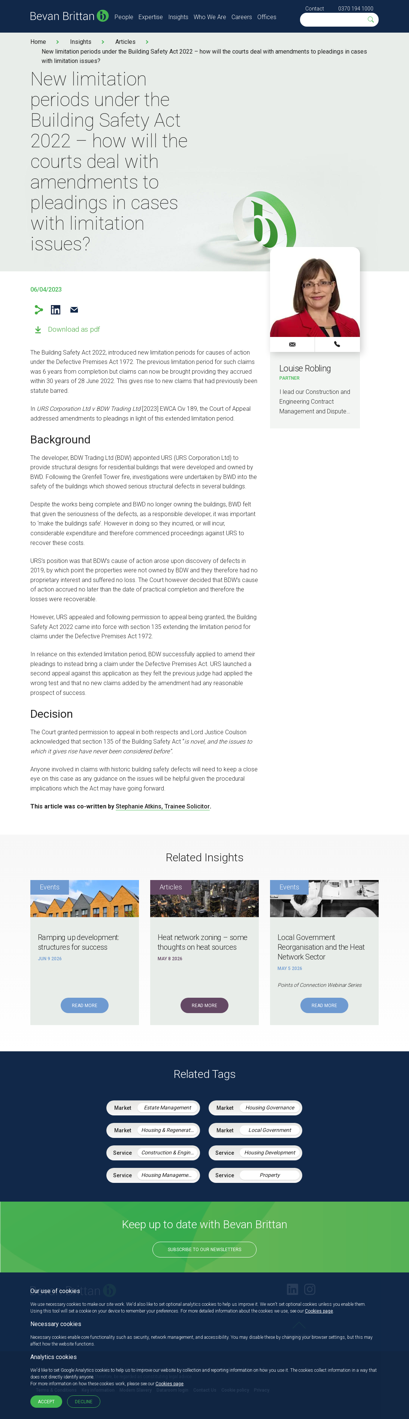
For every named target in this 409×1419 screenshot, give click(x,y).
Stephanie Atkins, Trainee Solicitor (163, 806)
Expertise (151, 17)
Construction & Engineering (169, 1153)
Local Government (269, 1130)
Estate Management (167, 1108)
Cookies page (319, 1311)
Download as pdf (74, 329)
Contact (314, 9)
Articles (125, 41)
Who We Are (210, 17)
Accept (46, 1401)
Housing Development (269, 1153)
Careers (241, 17)
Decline (84, 1401)
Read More (84, 1005)
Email (74, 309)
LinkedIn (55, 309)
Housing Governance (269, 1108)
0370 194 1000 (355, 9)
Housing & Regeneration (169, 1130)
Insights (178, 17)
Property (270, 1175)
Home (38, 41)
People (124, 17)
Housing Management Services (169, 1175)
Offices (266, 17)
